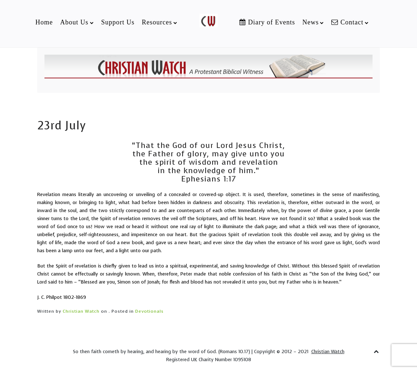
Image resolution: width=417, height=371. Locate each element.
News (310, 22)
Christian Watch (81, 311)
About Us (74, 22)
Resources (157, 22)
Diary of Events (267, 22)
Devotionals (149, 311)
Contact (347, 22)
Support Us (118, 22)
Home (44, 22)
